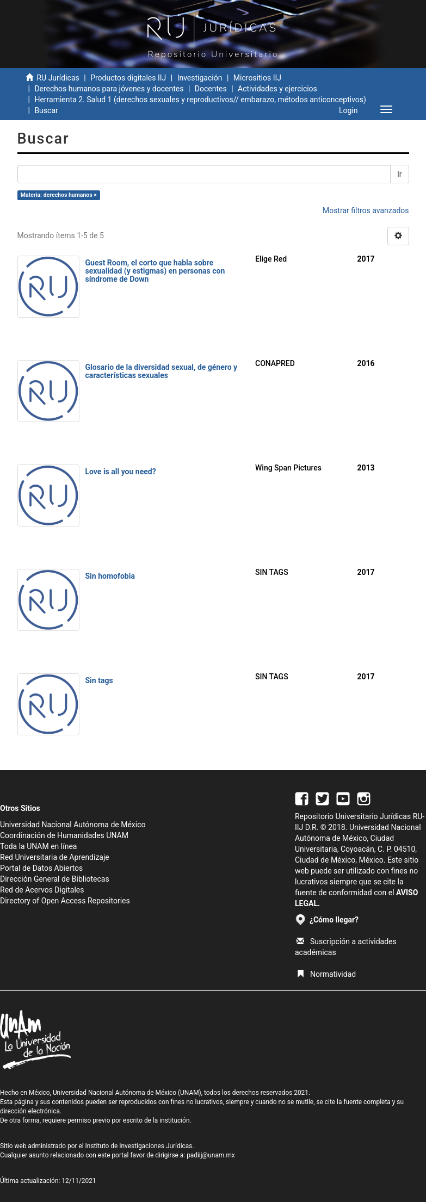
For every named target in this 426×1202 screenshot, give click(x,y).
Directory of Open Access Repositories (65, 900)
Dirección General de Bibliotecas (54, 879)
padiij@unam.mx (211, 1155)
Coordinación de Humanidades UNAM (64, 835)
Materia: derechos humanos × (59, 195)
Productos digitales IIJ (128, 77)
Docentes (211, 88)
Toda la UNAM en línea (38, 846)
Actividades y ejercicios (277, 88)
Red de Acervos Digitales (42, 889)
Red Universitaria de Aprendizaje (54, 857)
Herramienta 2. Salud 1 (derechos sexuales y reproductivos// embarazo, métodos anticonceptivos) (201, 99)
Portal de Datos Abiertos (41, 868)
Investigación (200, 77)
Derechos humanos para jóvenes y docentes (108, 88)
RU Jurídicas (57, 77)
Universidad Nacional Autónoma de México (73, 824)
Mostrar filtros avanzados (366, 210)
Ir (399, 174)
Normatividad (326, 974)
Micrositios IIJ (257, 77)
